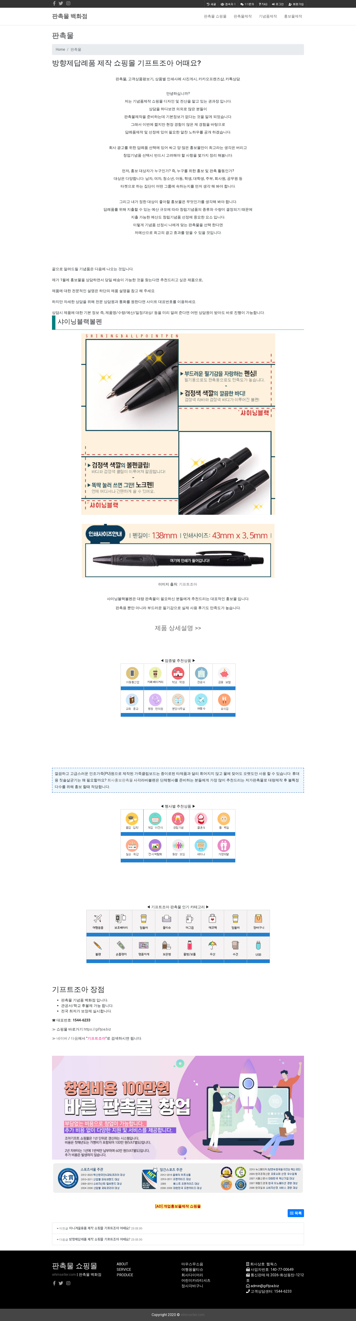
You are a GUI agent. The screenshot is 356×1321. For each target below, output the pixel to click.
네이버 (62, 1038)
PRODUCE (125, 1275)
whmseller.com (64, 1274)
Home (60, 49)
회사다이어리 (192, 1275)
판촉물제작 (243, 16)
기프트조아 (188, 584)
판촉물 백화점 (69, 16)
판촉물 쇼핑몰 (215, 16)
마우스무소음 (192, 1264)
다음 (74, 1038)
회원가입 (296, 4)
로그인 (278, 4)
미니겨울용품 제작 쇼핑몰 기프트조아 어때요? (99, 1228)
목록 (296, 1213)
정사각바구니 (192, 1286)
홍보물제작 (293, 16)
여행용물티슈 (192, 1269)
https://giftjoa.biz (97, 1029)
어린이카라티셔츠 (195, 1280)
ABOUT (122, 1264)
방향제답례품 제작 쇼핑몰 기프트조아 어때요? (99, 1239)
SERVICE (124, 1269)
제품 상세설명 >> (178, 628)
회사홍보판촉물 (120, 780)
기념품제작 (268, 16)
